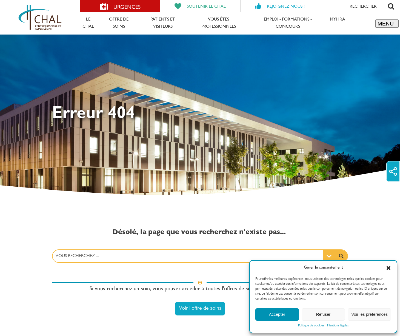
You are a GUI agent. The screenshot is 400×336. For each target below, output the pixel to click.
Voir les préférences (369, 314)
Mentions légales (338, 326)
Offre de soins (118, 23)
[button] (388, 268)
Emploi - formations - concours (288, 23)
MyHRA (337, 20)
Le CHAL (88, 23)
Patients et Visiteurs (162, 23)
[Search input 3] (188, 256)
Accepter (277, 314)
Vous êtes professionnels (218, 23)
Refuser (323, 314)
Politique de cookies (311, 326)
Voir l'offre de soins (200, 308)
